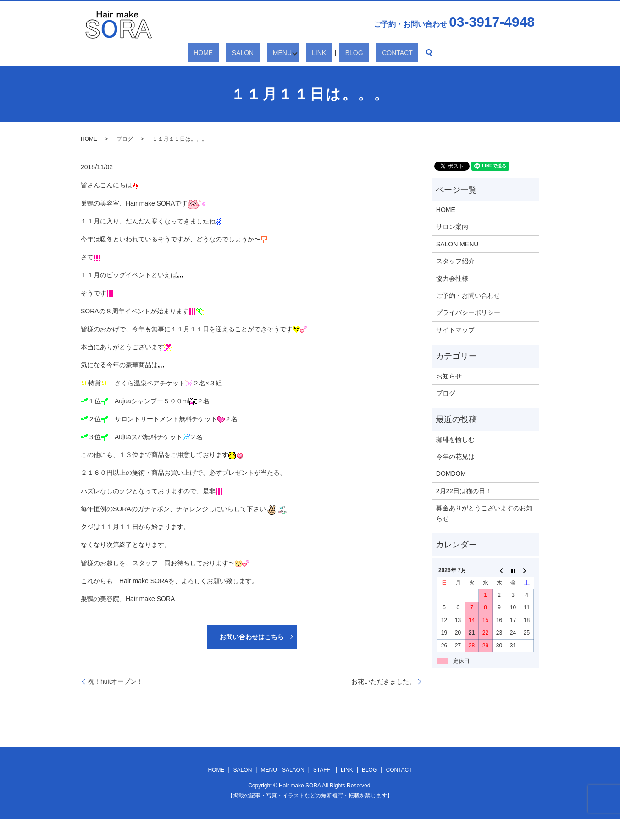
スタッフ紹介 (455, 261)
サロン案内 (452, 226)
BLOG (341, 52)
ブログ (124, 139)
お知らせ (449, 376)
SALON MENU (457, 244)
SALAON (293, 770)
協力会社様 (452, 278)
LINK (317, 52)
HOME (227, 52)
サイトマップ (455, 330)
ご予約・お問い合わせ (468, 295)
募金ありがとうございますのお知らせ (484, 513)
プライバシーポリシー (468, 312)
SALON (255, 52)
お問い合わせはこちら (252, 637)
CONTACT (373, 52)
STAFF (321, 770)
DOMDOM (451, 473)
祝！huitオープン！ (115, 681)
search (399, 53)
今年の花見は (455, 456)
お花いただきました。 (383, 681)
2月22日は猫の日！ (464, 491)
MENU (283, 52)
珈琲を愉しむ (455, 439)
